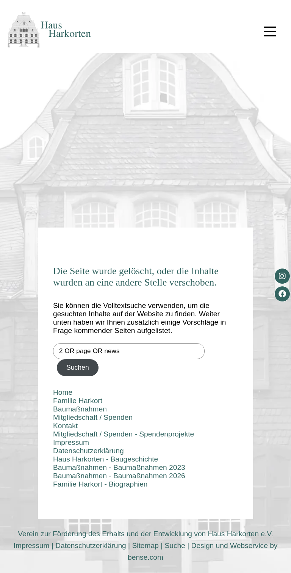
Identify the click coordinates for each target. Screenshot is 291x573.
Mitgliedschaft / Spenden (93, 417)
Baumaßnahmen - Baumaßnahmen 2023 (119, 467)
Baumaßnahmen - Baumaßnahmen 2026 (119, 476)
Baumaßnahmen (80, 409)
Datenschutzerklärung (88, 451)
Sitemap (145, 545)
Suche (174, 545)
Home (62, 392)
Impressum (71, 442)
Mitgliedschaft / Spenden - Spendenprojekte (123, 434)
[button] (270, 31)
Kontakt (65, 426)
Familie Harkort (77, 401)
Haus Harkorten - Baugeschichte (105, 459)
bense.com (145, 557)
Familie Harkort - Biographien (100, 484)
